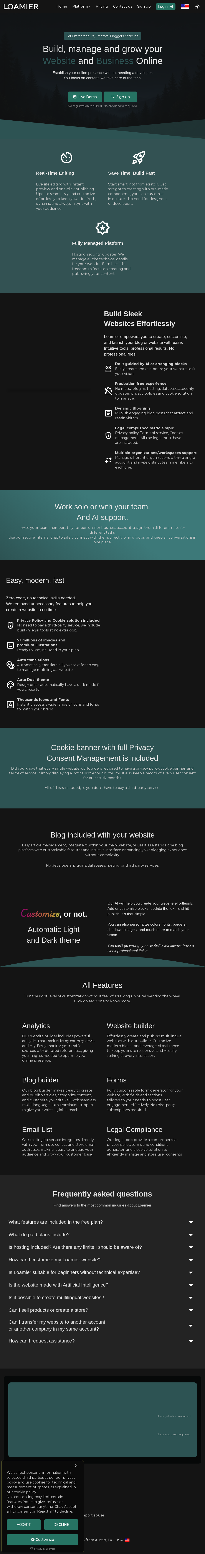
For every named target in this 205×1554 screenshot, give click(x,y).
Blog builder (40, 1080)
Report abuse (92, 1515)
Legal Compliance (134, 1129)
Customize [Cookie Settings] (42, 1540)
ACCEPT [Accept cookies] (24, 1525)
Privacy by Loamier (42, 1548)
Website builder (131, 1026)
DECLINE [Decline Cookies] (61, 1525)
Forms (117, 1080)
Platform (82, 6)
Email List (37, 1129)
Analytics (36, 1026)
